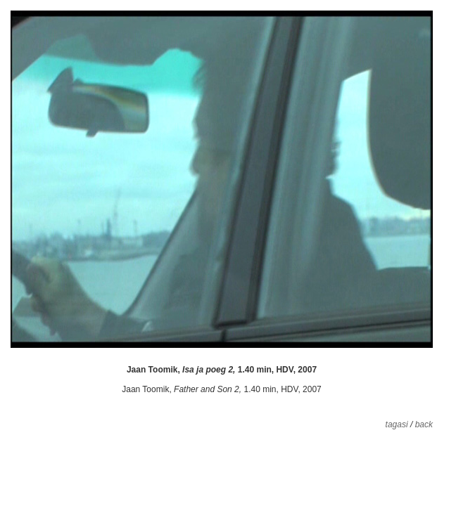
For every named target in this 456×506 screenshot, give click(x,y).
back (424, 424)
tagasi (397, 424)
